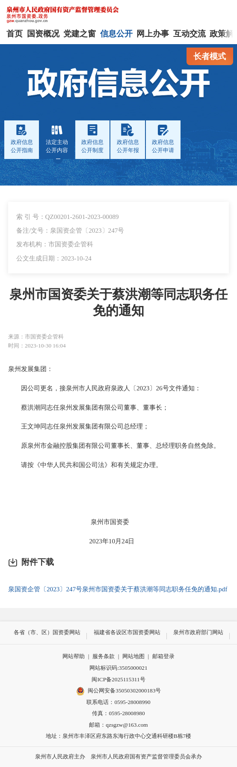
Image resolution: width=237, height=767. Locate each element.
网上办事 (152, 33)
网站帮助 (73, 656)
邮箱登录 (163, 656)
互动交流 (189, 33)
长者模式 (209, 56)
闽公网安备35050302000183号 (118, 691)
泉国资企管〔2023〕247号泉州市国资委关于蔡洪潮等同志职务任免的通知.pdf (117, 589)
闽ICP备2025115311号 (118, 679)
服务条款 (103, 656)
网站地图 (133, 656)
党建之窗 (79, 33)
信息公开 (116, 33)
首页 (14, 33)
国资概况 (43, 33)
